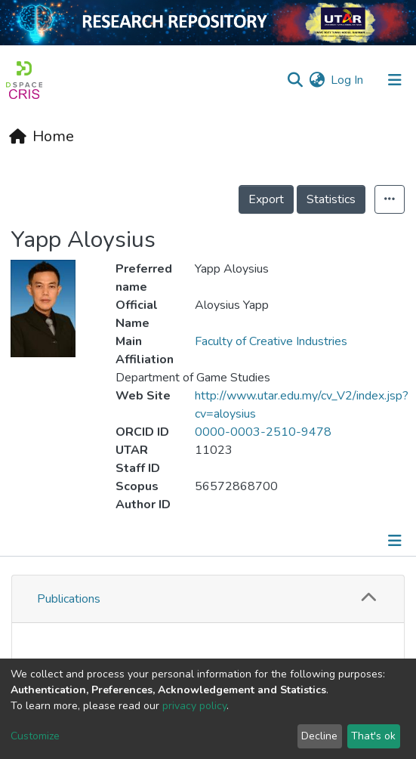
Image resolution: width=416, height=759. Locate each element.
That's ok (373, 736)
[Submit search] (294, 80)
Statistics (331, 199)
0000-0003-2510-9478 (263, 432)
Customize (35, 736)
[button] (316, 80)
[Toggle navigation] (396, 541)
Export (266, 199)
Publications (68, 599)
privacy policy (194, 706)
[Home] (41, 137)
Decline (319, 736)
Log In (348, 80)
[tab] (208, 599)
